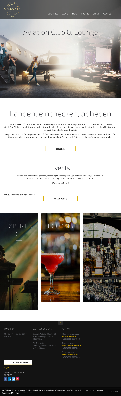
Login (6, 367)
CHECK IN (60, 149)
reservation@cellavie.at (71, 345)
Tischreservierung (17, 362)
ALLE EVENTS (60, 198)
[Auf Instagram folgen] (17, 378)
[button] (5, 379)
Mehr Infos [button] (15, 393)
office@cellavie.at (69, 336)
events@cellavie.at (70, 354)
